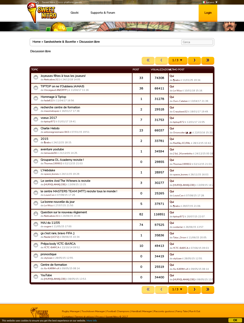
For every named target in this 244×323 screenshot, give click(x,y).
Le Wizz (177, 90)
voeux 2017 (49, 118)
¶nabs (176, 80)
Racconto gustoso (164, 311)
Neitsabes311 (52, 79)
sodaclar (178, 227)
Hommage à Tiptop (53, 97)
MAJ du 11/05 (50, 223)
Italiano (208, 2)
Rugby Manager (71, 311)
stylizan (48, 258)
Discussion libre (89, 42)
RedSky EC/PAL (181, 143)
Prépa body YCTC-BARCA (58, 243)
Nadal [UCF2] (51, 237)
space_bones (51, 174)
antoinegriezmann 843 (56, 132)
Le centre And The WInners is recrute (65, 181)
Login (208, 13)
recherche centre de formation (60, 107)
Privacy (100, 316)
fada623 (49, 100)
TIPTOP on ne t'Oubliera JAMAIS (62, 86)
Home (36, 42)
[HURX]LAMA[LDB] (55, 184)
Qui (172, 76)
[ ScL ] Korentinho (183, 153)
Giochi (74, 13)
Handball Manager (141, 311)
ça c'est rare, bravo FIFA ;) (58, 233)
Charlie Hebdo (50, 128)
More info (92, 320)
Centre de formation (54, 264)
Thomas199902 (53, 163)
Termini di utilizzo (84, 316)
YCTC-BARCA (51, 247)
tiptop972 (49, 121)
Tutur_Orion (179, 237)
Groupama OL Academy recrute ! (62, 160)
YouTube (46, 275)
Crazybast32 (180, 111)
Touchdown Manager (93, 311)
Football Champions (118, 311)
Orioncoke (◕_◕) (182, 132)
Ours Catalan (180, 101)
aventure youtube (52, 149)
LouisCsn (49, 195)
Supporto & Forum (103, 13)
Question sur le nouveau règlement (64, 212)
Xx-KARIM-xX (51, 268)
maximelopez (51, 111)
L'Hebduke (48, 170)
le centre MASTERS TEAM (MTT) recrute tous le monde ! (79, 191)
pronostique (48, 254)
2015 (44, 139)
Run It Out (194, 311)
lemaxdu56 (50, 153)
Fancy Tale (182, 311)
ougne (47, 226)
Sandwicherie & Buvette (60, 42)
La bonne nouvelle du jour (58, 202)
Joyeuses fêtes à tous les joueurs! (63, 76)
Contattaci (67, 316)
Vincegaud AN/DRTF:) (56, 90)
